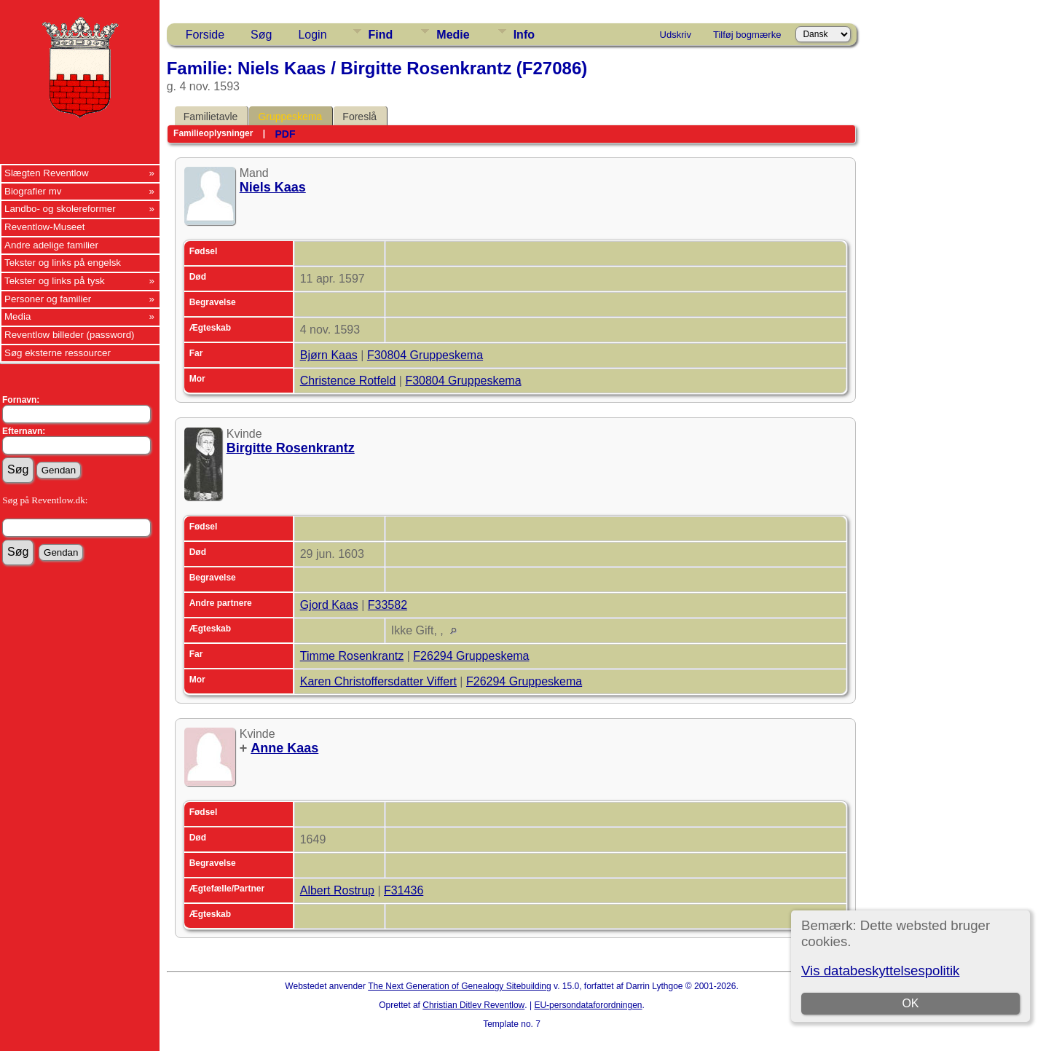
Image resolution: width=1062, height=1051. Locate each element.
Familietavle (211, 116)
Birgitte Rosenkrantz (291, 448)
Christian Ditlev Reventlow (473, 1005)
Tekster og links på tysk (54, 280)
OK (910, 1003)
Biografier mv (33, 191)
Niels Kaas (273, 187)
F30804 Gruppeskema (425, 355)
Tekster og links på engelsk (62, 262)
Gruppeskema (290, 116)
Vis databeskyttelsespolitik (880, 970)
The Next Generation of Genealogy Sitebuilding (459, 986)
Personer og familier (47, 299)
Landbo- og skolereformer (60, 208)
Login (312, 34)
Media (17, 316)
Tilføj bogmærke (747, 34)
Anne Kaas (284, 748)
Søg (261, 34)
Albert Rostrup (337, 890)
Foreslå (359, 116)
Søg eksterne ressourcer (57, 352)
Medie (452, 34)
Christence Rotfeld (348, 380)
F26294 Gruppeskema (471, 656)
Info (524, 34)
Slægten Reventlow (46, 173)
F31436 (403, 890)
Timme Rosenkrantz (352, 656)
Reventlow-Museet (44, 226)
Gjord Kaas (329, 605)
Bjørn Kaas (329, 355)
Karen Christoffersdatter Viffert (378, 681)
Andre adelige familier (51, 245)
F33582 (387, 605)
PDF (285, 134)
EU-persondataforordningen (588, 1005)
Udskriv (675, 34)
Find (381, 34)
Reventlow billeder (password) (69, 334)
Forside (205, 34)
